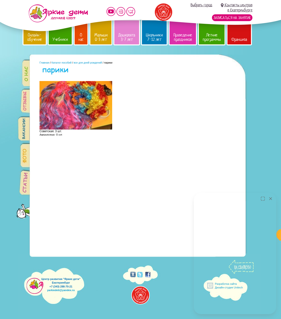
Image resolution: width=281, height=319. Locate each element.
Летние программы (212, 37)
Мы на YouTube (111, 11)
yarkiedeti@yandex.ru (61, 290)
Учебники (60, 39)
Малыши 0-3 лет (101, 37)
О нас (81, 37)
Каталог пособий (61, 62)
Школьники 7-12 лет (154, 37)
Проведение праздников (182, 37)
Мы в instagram (120, 11)
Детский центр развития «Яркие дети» (58, 13)
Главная (44, 62)
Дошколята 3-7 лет (126, 37)
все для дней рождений (88, 62)
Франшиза (239, 39)
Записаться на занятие (232, 17)
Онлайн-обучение (34, 37)
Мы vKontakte (130, 11)
